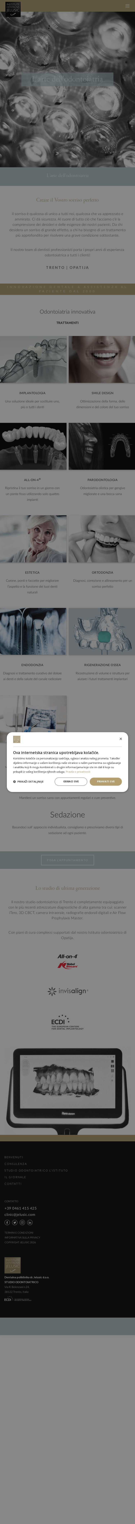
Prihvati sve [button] (106, 781)
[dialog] (67, 762)
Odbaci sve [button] (71, 781)
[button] (28, 782)
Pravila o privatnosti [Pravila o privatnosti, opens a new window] (78, 772)
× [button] (120, 739)
